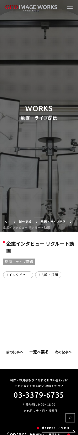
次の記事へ (63, 352)
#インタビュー (18, 274)
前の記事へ (14, 352)
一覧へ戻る (39, 351)
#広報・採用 (48, 274)
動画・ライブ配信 (53, 221)
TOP (6, 221)
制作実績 (25, 221)
